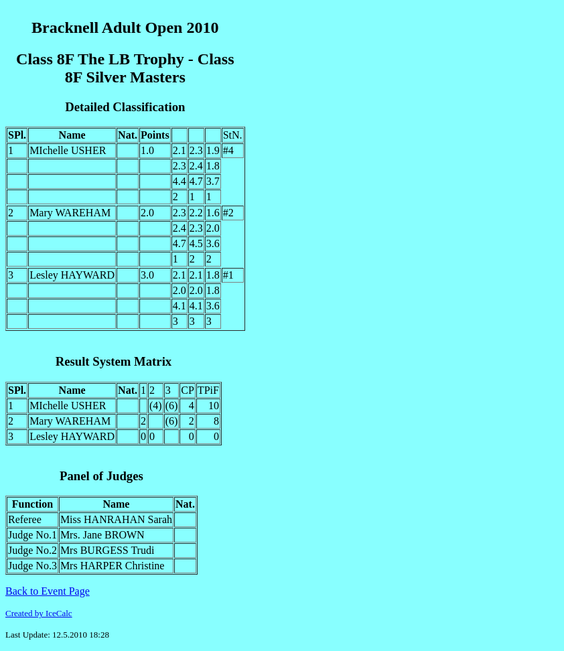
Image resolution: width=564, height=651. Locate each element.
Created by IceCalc (38, 613)
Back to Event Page (47, 591)
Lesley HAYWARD (72, 275)
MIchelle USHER (67, 150)
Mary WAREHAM (70, 212)
